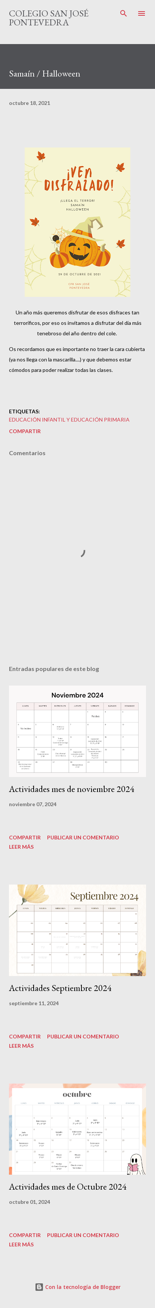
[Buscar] (123, 13)
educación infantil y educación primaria (69, 419)
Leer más (21, 846)
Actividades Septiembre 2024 (60, 988)
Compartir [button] (25, 431)
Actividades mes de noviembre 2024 (71, 789)
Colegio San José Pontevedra (49, 17)
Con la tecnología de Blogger (78, 1286)
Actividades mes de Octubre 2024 (68, 1186)
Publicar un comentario (83, 837)
